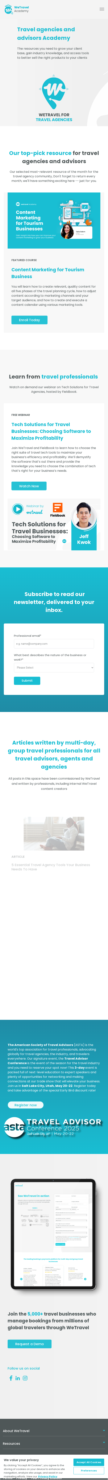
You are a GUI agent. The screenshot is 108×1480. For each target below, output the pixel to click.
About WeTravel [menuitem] (16, 1431)
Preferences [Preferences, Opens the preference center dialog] (89, 1470)
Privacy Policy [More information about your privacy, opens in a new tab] (47, 1476)
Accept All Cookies (89, 1462)
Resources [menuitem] (11, 1443)
